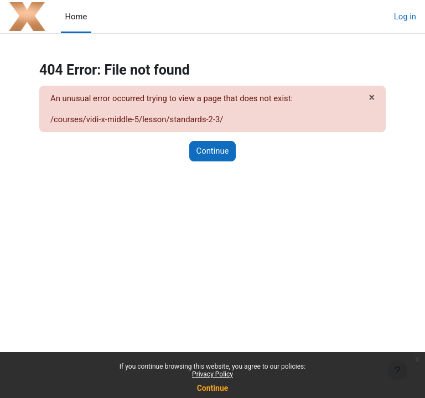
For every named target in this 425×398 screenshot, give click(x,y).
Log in (405, 17)
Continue (213, 388)
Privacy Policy (212, 374)
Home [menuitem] (76, 17)
